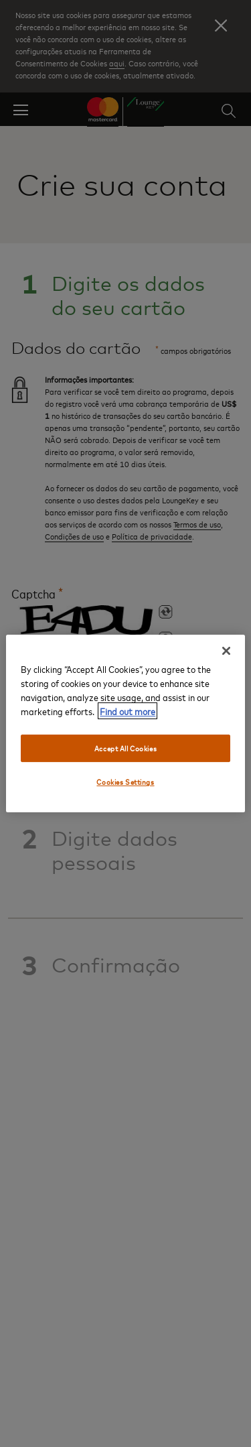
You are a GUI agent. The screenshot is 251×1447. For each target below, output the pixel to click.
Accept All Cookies (125, 748)
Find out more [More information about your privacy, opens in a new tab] (127, 710)
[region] (125, 724)
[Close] (226, 651)
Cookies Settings (125, 782)
